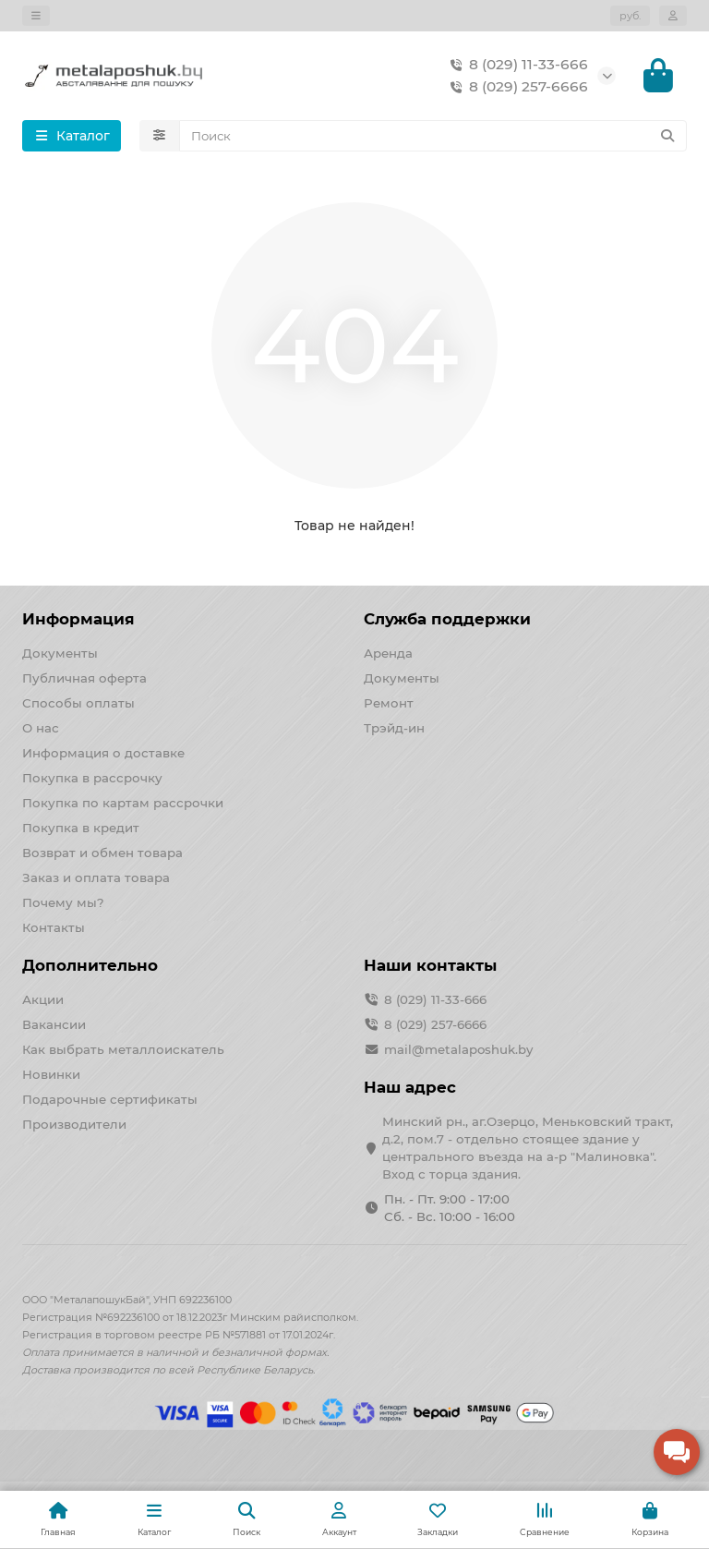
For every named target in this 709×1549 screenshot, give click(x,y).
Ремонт (389, 703)
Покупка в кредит (80, 827)
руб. (630, 15)
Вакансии (54, 1024)
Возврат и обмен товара (102, 852)
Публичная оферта (84, 678)
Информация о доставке (103, 752)
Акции (43, 999)
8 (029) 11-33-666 (515, 64)
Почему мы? (63, 902)
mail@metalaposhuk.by (458, 1049)
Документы (60, 653)
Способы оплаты (78, 703)
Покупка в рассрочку (92, 777)
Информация (78, 619)
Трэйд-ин (394, 727)
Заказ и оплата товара (96, 877)
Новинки (51, 1074)
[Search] (433, 135)
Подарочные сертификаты (110, 1099)
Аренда (388, 653)
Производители (74, 1124)
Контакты (53, 927)
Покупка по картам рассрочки (122, 802)
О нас (40, 727)
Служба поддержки (447, 619)
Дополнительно (90, 965)
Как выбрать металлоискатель (123, 1049)
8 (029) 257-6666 (515, 87)
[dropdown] (36, 16)
